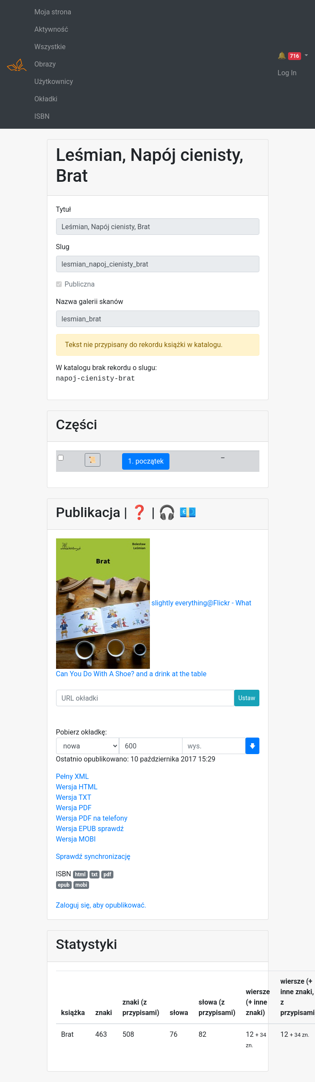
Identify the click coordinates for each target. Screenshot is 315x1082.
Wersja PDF (74, 808)
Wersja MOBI (76, 839)
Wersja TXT (73, 797)
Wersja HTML (77, 787)
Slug (63, 247)
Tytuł (63, 209)
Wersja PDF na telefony (92, 818)
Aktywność (51, 29)
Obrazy (45, 64)
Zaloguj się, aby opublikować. (101, 905)
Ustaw (246, 698)
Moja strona (52, 12)
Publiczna (80, 284)
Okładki (45, 99)
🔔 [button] (290, 55)
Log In (287, 73)
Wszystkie (50, 47)
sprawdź (111, 829)
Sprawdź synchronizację (93, 856)
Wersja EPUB (76, 829)
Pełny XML (72, 776)
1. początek (145, 461)
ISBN (42, 116)
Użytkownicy (53, 81)
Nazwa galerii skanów (89, 301)
